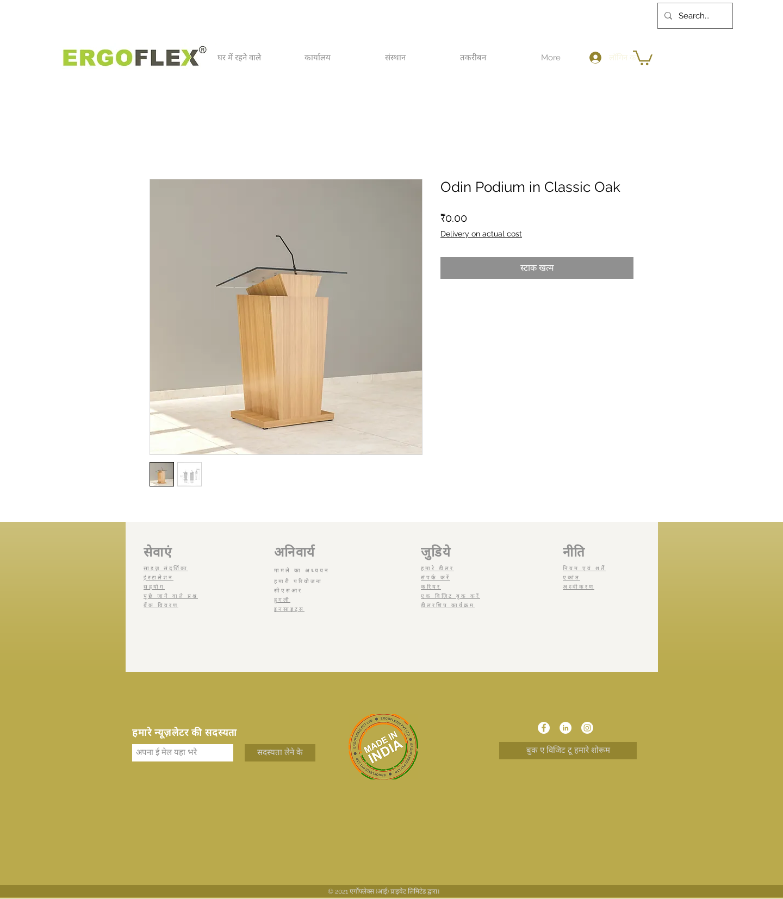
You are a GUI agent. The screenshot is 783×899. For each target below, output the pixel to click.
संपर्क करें (435, 577)
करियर (431, 587)
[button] (239, 57)
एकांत (571, 577)
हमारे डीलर (437, 568)
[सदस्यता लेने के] (280, 752)
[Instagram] (587, 728)
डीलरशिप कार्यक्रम (448, 605)
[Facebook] (544, 728)
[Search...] (694, 15)
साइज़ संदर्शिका (166, 568)
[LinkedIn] (565, 728)
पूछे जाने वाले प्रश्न (171, 596)
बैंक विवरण (161, 605)
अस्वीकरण (578, 587)
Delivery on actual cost (481, 233)
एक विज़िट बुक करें (450, 596)
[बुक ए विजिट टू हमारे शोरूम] (568, 750)
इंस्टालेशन (158, 577)
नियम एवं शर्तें (584, 568)
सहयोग (154, 587)
